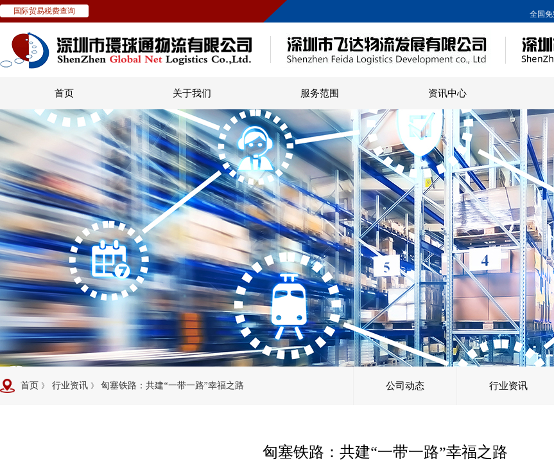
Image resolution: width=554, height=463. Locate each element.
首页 (64, 93)
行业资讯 (70, 385)
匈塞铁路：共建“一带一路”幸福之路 (172, 385)
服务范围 (319, 93)
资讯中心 (447, 93)
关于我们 (192, 93)
